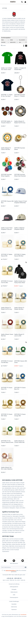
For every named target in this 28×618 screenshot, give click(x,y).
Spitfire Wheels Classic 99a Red (7, 335)
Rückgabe (14, 589)
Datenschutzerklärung (11, 570)
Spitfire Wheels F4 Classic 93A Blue (6, 148)
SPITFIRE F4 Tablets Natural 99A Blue (20, 255)
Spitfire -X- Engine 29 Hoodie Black (20, 68)
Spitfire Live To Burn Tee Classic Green (6, 68)
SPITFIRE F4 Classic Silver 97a (6, 388)
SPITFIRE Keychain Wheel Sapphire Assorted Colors (6, 175)
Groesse (3, 42)
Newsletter (13, 604)
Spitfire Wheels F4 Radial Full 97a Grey (6, 308)
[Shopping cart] (25, 1)
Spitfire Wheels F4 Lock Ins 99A (19, 335)
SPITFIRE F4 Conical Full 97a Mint (7, 281)
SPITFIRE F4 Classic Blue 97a (20, 388)
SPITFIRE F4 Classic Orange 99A (20, 415)
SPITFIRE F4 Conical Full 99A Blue (7, 361)
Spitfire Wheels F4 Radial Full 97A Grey (19, 122)
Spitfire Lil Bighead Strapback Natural (19, 228)
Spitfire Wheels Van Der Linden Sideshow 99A (6, 468)
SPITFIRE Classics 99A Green (20, 361)
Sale (20, 42)
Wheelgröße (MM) (14, 42)
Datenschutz (14, 606)
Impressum (14, 609)
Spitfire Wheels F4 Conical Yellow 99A (19, 441)
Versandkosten (23, 614)
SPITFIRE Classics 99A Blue (7, 202)
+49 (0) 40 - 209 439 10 (14, 578)
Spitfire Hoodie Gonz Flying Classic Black (19, 281)
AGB (14, 594)
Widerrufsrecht (14, 592)
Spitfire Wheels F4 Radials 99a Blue (19, 308)
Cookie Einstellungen (14, 601)
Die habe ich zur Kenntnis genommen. (15, 571)
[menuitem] (2, 1)
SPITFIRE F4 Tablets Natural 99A (6, 255)
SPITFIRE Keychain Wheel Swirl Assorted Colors (20, 175)
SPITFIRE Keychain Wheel (19, 148)
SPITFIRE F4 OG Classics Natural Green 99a (7, 441)
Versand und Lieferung (14, 584)
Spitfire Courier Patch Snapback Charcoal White (6, 228)
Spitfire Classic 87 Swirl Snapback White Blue (20, 202)
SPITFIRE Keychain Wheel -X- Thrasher (19, 95)
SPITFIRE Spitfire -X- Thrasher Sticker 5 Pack (6, 122)
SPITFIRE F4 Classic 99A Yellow (6, 415)
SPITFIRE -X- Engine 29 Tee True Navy (6, 95)
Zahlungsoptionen (14, 586)
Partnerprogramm (14, 597)
